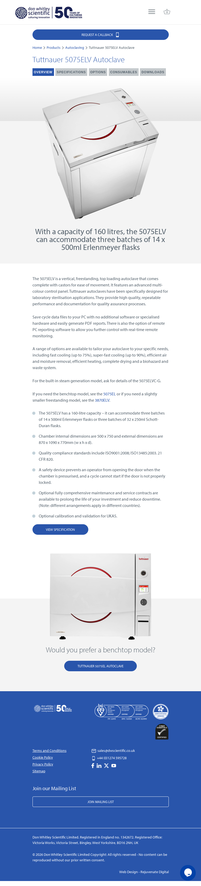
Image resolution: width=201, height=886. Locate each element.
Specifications (71, 72)
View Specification (60, 529)
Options (98, 72)
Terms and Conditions (49, 750)
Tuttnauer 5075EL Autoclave (100, 666)
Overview (43, 72)
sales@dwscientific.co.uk (113, 750)
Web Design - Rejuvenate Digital (144, 871)
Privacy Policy (42, 764)
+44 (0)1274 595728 (109, 758)
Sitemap (38, 771)
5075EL (109, 393)
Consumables (123, 72)
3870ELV (102, 400)
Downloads (153, 72)
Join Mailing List (101, 802)
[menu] (151, 12)
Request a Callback (101, 34)
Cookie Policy (42, 757)
